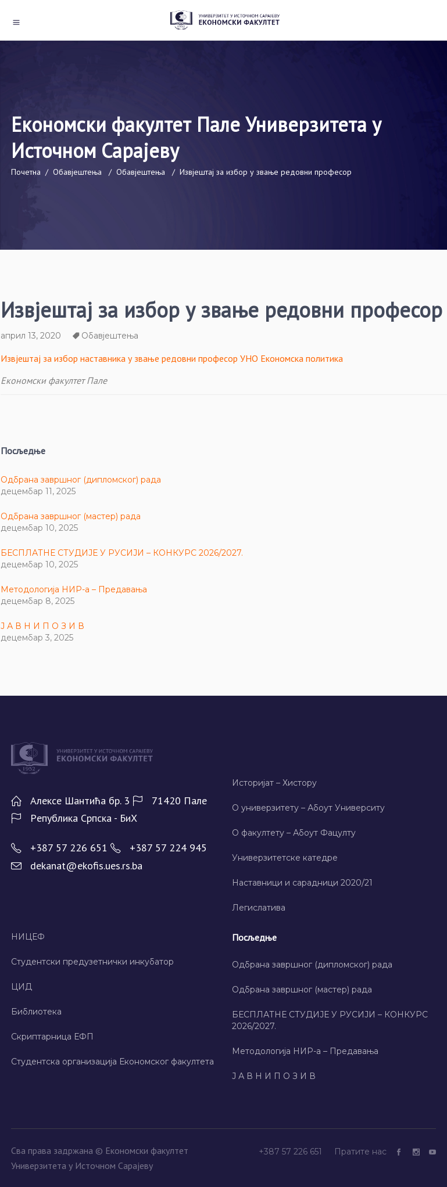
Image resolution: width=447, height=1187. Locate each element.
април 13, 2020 (31, 335)
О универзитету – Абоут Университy (308, 808)
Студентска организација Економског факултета (112, 1061)
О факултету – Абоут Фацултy (294, 833)
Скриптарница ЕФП (52, 1036)
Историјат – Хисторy (274, 783)
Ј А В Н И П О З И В (42, 626)
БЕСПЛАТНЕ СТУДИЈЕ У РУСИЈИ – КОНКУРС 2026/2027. (122, 553)
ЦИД (21, 986)
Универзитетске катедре (285, 858)
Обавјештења (77, 172)
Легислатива (258, 907)
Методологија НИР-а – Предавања (74, 589)
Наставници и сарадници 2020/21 (302, 882)
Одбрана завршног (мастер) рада (71, 516)
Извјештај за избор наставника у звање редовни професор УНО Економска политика (172, 358)
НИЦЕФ (28, 936)
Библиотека (36, 1011)
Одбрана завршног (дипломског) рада (81, 479)
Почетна (26, 172)
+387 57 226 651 (291, 1151)
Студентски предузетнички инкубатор (92, 961)
